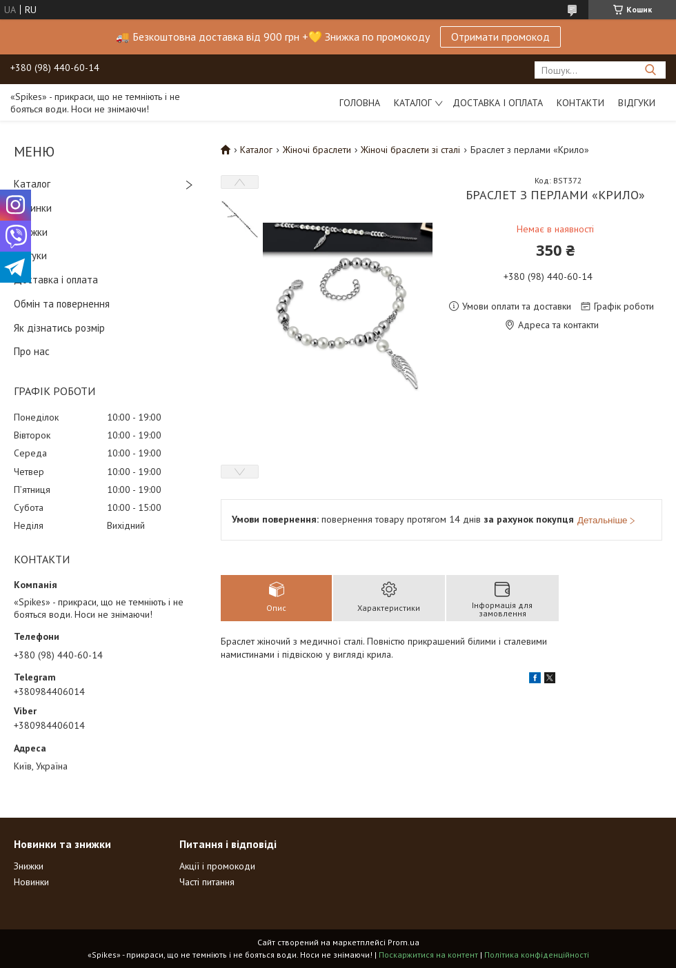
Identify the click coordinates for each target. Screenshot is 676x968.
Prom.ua (403, 942)
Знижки (31, 232)
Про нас (32, 351)
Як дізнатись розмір (59, 327)
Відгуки (636, 103)
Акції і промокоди (217, 866)
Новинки (33, 207)
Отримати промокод (500, 36)
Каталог (413, 103)
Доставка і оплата (498, 103)
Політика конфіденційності (536, 954)
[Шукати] (650, 70)
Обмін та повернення (62, 303)
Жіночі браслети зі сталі (410, 149)
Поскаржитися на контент (428, 954)
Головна (359, 103)
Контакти (580, 103)
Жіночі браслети (317, 149)
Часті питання (207, 882)
